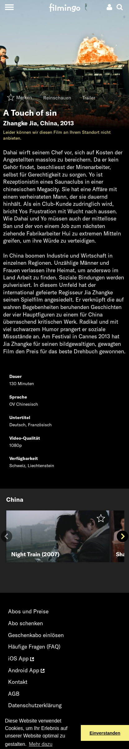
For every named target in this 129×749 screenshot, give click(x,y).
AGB (14, 693)
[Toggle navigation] (9, 7)
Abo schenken (25, 623)
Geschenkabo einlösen (36, 635)
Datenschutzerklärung (35, 705)
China (48, 123)
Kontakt (17, 681)
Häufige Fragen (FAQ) (34, 646)
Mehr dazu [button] (41, 744)
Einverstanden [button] (105, 733)
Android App (26, 670)
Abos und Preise (28, 611)
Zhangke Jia (20, 123)
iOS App (21, 658)
